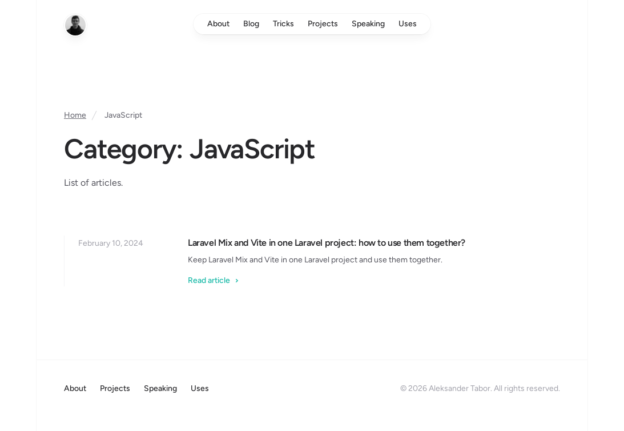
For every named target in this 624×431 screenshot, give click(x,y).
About (218, 24)
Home (75, 115)
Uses (407, 24)
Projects (323, 24)
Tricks (283, 24)
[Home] (75, 25)
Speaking (368, 24)
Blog (251, 24)
